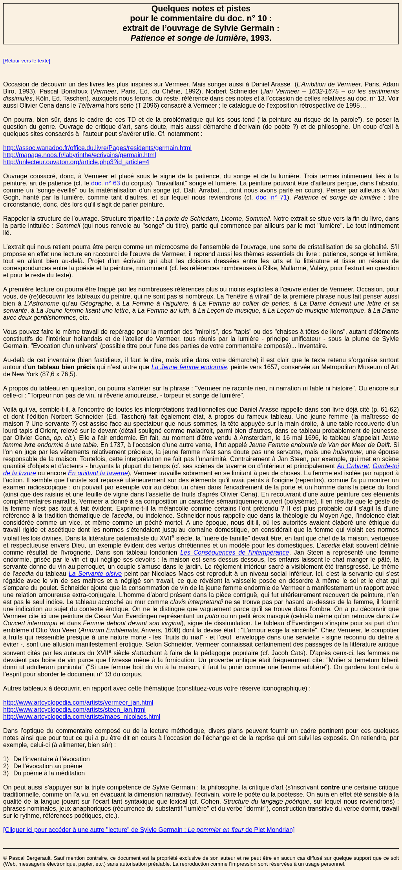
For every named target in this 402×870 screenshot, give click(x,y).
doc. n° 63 (105, 183)
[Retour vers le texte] (26, 61)
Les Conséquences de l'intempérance (234, 552)
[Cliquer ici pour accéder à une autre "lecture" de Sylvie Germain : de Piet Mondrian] (148, 829)
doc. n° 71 (271, 197)
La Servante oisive (95, 573)
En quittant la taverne (98, 473)
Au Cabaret (353, 466)
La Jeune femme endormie (189, 367)
